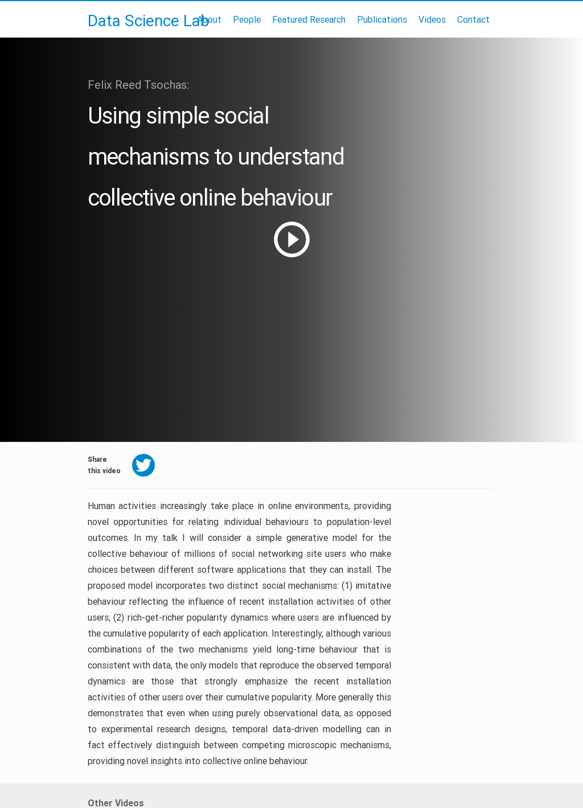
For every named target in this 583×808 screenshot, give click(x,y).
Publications (382, 19)
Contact (473, 19)
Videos (432, 19)
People (247, 19)
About (209, 19)
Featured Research (309, 19)
